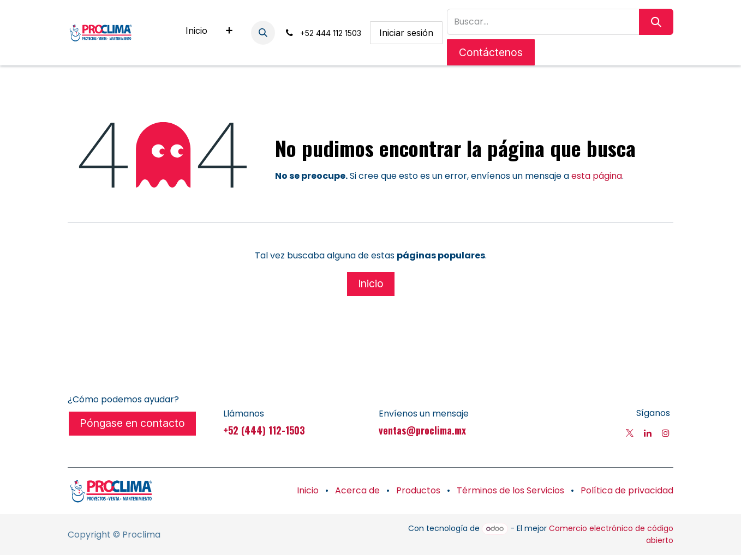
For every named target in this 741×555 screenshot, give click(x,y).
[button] (263, 33)
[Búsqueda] (656, 22)
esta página (596, 176)
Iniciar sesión (406, 32)
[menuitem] (196, 32)
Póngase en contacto (132, 423)
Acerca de (357, 490)
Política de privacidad (627, 490)
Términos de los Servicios (510, 490)
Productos (418, 490)
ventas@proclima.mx (422, 430)
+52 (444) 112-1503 (264, 430)
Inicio (371, 283)
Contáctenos (491, 52)
